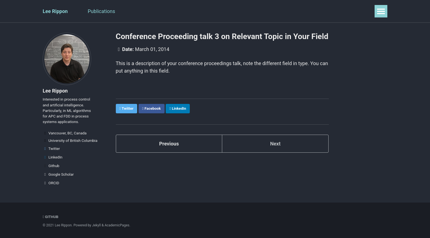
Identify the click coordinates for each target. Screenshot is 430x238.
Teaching (157, 11)
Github (51, 165)
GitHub (50, 216)
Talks (131, 11)
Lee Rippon (55, 11)
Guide (263, 11)
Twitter (51, 148)
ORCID (51, 183)
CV (243, 11)
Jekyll (96, 225)
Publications (101, 11)
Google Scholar (58, 174)
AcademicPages (117, 225)
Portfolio (186, 11)
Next (275, 143)
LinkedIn (52, 157)
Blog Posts (218, 11)
